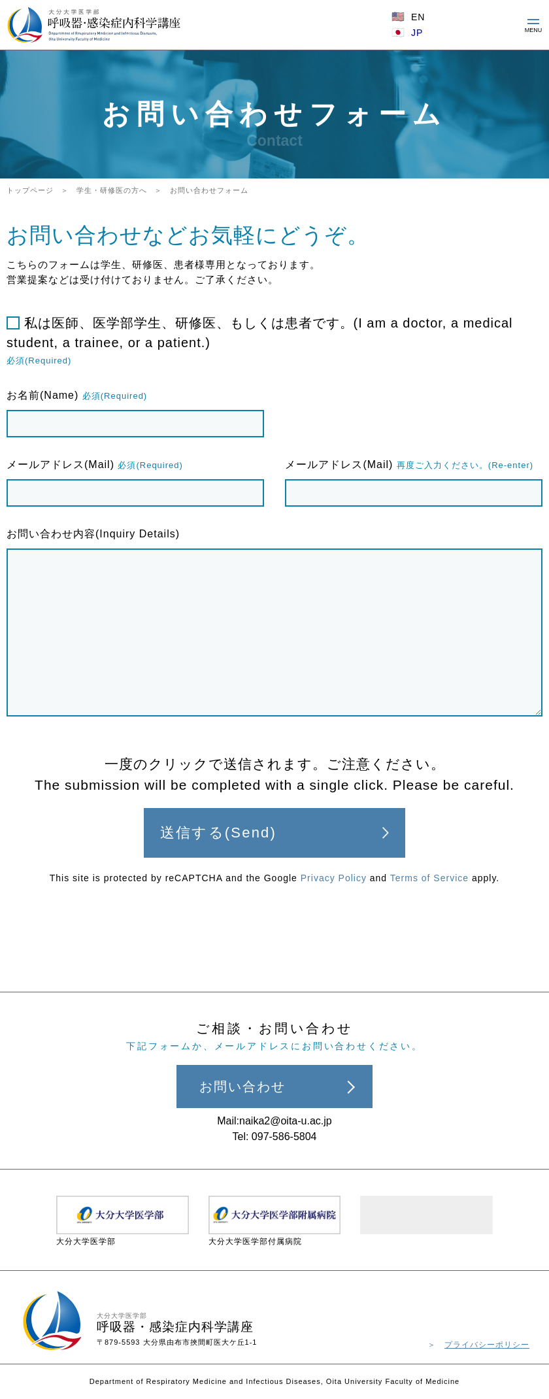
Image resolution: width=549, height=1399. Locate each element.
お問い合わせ (242, 1086)
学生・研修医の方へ (111, 190)
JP (417, 32)
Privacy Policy (334, 878)
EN (418, 17)
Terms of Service (429, 878)
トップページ (30, 190)
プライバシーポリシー (486, 1344)
